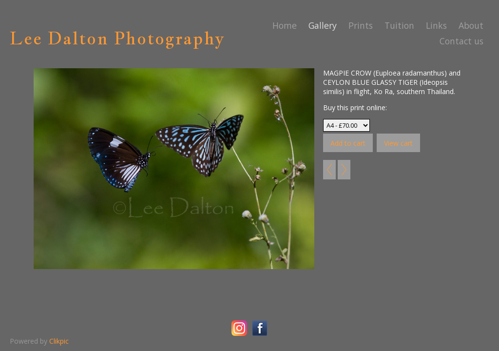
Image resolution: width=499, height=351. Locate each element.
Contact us (461, 41)
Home (284, 25)
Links (436, 25)
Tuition (399, 25)
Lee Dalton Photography (117, 38)
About (471, 25)
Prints (360, 25)
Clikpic (59, 341)
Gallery (322, 25)
